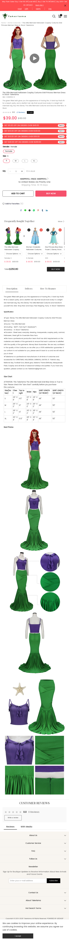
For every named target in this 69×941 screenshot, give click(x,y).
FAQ (33, 851)
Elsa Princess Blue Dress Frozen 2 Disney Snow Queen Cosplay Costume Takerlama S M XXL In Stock (54, 248)
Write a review (13, 818)
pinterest (38, 210)
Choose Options (12, 254)
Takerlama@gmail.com (37, 369)
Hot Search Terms (33, 908)
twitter (29, 210)
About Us (33, 835)
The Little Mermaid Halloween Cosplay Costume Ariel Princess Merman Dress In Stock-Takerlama (12, 248)
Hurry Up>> (40, 5)
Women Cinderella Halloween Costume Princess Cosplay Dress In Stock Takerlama (34, 248)
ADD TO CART (18, 193)
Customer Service (33, 843)
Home (3, 23)
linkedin (46, 210)
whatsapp (34, 210)
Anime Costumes (14, 23)
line (25, 210)
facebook (21, 210)
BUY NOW (51, 193)
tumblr (42, 210)
